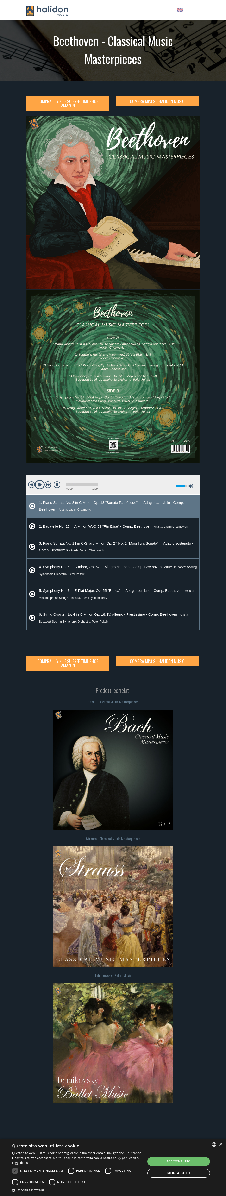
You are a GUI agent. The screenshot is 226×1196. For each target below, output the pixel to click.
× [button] (220, 1144)
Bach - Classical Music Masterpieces (113, 701)
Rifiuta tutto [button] (178, 1173)
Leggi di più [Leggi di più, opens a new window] (20, 1163)
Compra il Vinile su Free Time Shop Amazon (68, 103)
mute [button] (173, 486)
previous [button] (31, 484)
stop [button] (57, 484)
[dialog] (113, 1167)
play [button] (39, 484)
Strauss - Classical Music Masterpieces (113, 838)
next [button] (47, 484)
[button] (77, 1190)
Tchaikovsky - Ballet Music (113, 975)
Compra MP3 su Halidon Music (157, 101)
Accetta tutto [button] (179, 1161)
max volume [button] (190, 486)
